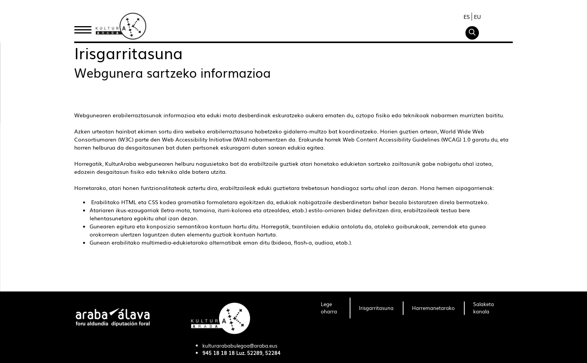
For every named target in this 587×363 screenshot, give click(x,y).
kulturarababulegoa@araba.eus (239, 345)
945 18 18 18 (218, 352)
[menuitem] (331, 308)
